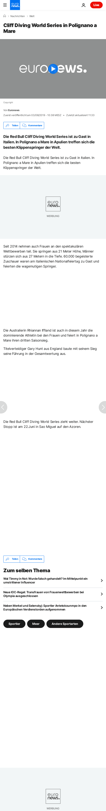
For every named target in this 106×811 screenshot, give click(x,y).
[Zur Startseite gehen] (15, 5)
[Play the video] (53, 69)
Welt (31, 16)
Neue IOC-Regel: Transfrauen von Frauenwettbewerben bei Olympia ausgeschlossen (43, 594)
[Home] (4, 16)
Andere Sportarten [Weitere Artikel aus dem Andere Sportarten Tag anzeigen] (65, 623)
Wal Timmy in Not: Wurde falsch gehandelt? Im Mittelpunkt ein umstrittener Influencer (45, 580)
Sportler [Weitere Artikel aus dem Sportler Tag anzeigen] (14, 623)
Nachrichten (17, 16)
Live (96, 5)
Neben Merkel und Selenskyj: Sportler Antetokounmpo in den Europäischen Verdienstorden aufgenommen (45, 607)
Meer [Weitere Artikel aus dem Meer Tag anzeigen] (36, 623)
